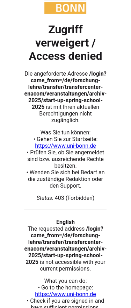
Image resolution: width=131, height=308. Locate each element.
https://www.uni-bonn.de (65, 145)
